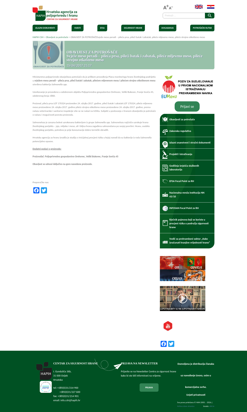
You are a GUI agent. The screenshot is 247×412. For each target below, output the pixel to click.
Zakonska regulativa (180, 131)
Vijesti (77, 28)
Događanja (168, 28)
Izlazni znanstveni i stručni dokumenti (189, 142)
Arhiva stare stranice (186, 406)
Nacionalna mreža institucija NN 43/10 (186, 194)
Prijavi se (187, 106)
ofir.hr (211, 406)
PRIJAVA (149, 387)
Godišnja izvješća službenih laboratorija (184, 167)
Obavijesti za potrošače (182, 119)
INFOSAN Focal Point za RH (184, 208)
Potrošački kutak (202, 28)
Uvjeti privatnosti (195, 394)
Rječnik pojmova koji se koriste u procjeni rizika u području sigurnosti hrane (189, 223)
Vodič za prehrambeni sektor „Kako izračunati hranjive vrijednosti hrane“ (189, 240)
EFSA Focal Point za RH (181, 181)
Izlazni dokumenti (45, 28)
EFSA (102, 28)
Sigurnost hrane (133, 28)
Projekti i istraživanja (180, 154)
